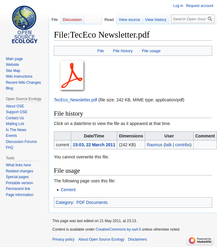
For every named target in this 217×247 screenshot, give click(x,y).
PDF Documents (92, 202)
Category (64, 202)
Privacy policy (63, 239)
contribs (182, 144)
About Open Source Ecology (101, 239)
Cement (68, 189)
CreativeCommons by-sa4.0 (118, 229)
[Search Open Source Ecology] (193, 19)
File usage (151, 51)
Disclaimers (137, 239)
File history (123, 51)
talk (168, 144)
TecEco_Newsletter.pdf (75, 99)
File (100, 51)
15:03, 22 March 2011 (94, 144)
